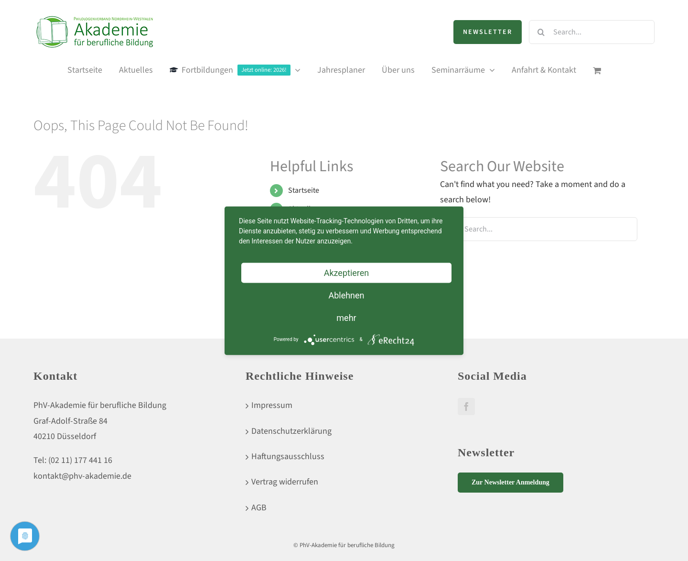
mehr (346, 317)
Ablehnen (346, 295)
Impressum (271, 405)
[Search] (541, 32)
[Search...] (592, 32)
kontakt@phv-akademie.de (82, 476)
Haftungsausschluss (287, 456)
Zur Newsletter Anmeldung (510, 482)
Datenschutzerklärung (291, 431)
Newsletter (487, 32)
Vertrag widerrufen (284, 482)
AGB (259, 508)
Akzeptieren (346, 272)
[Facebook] (466, 406)
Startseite (303, 190)
